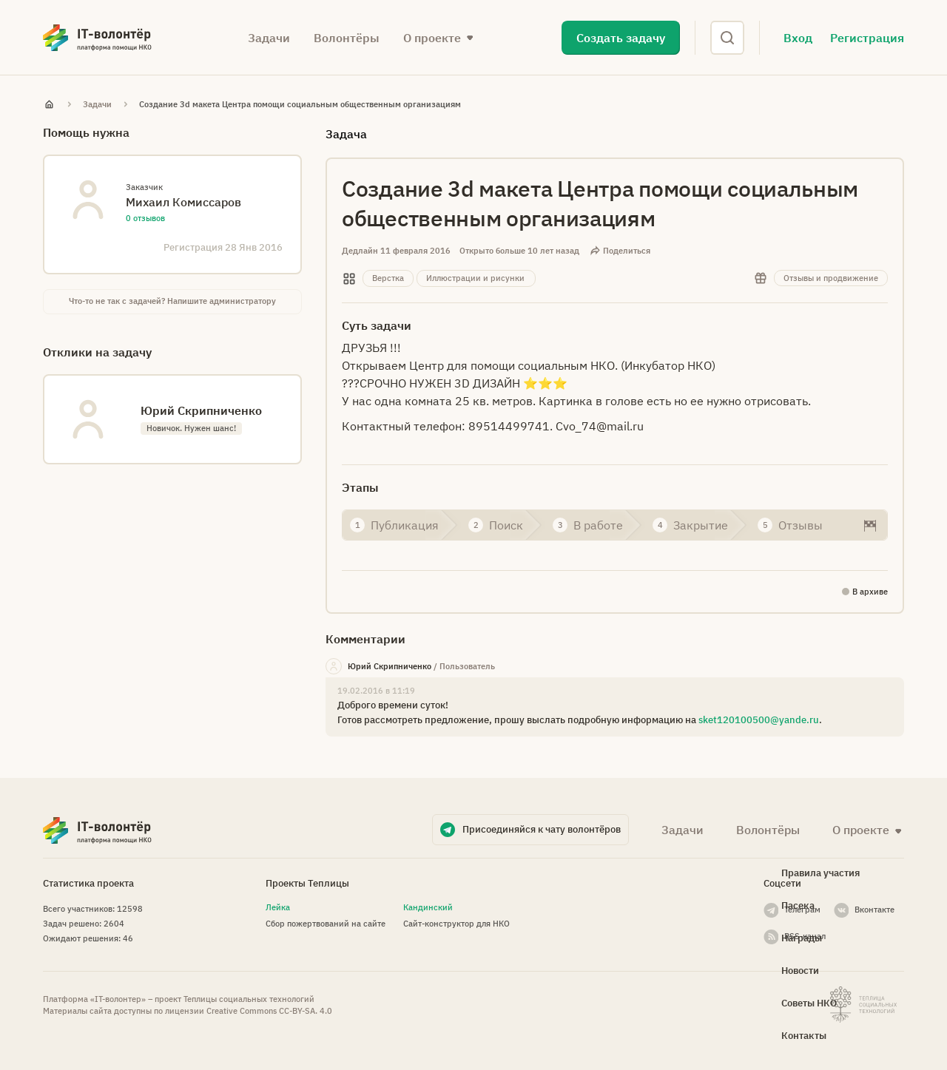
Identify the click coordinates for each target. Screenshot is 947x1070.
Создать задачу (620, 37)
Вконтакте (874, 909)
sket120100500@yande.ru (758, 720)
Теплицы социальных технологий (248, 999)
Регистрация (867, 37)
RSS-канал (805, 936)
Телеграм (802, 909)
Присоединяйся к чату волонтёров (541, 829)
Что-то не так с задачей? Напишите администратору (172, 301)
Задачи (269, 37)
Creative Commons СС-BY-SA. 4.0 (269, 1011)
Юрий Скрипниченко (389, 666)
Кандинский (428, 907)
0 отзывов (145, 218)
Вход (797, 37)
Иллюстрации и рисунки (475, 278)
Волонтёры (347, 37)
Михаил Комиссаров (183, 201)
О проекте (432, 37)
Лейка (278, 907)
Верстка (388, 278)
